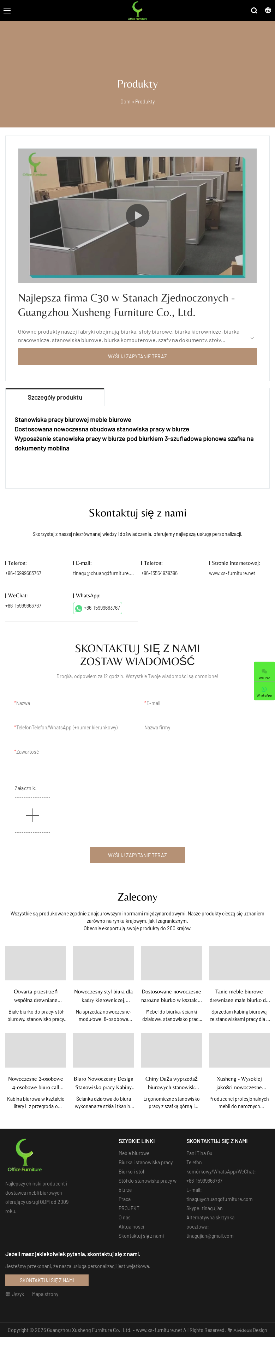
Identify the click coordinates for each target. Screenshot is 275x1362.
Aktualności (131, 1227)
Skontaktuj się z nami (141, 1236)
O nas (125, 1217)
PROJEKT (129, 1208)
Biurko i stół (131, 1172)
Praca (125, 1199)
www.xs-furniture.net (232, 573)
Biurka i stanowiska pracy (146, 1162)
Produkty (145, 101)
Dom (125, 101)
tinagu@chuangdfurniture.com (106, 573)
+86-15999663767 (97, 608)
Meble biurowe (134, 1153)
